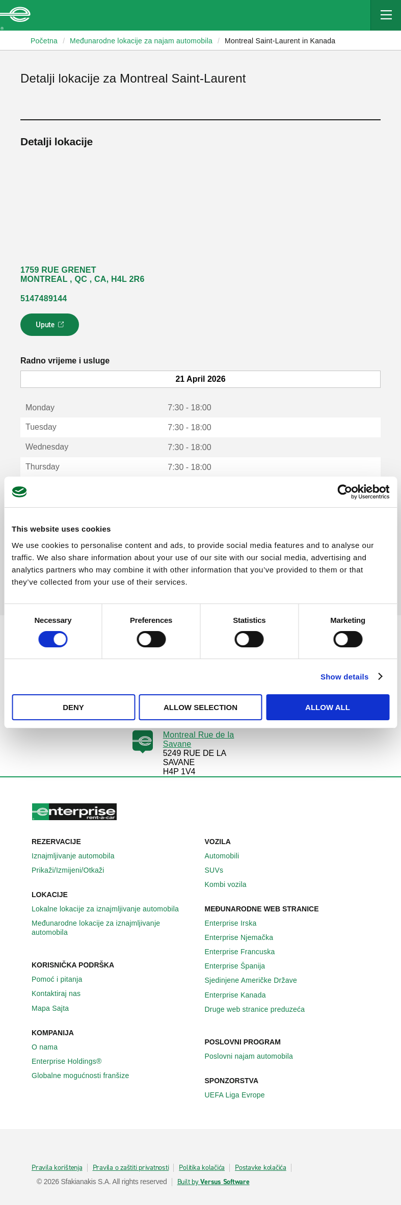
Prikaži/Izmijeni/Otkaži (74, 870)
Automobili (228, 856)
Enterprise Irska (236, 923)
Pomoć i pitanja (62, 979)
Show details (344, 676)
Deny (73, 707)
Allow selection (200, 707)
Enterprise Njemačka (245, 937)
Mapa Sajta (56, 1008)
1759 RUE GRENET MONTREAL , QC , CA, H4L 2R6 (82, 274)
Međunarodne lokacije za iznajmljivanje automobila (114, 927)
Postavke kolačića (260, 1167)
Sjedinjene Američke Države (257, 980)
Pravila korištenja (57, 1167)
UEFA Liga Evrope (240, 1095)
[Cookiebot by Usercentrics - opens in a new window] (344, 492)
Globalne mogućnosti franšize (86, 1075)
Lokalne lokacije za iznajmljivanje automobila (111, 909)
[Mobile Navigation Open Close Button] (385, 15)
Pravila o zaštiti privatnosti (131, 1167)
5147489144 (43, 298)
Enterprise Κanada (241, 995)
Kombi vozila (231, 884)
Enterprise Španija (241, 966)
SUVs (220, 870)
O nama (50, 1047)
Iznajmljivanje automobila (79, 856)
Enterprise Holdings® (72, 1061)
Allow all (327, 707)
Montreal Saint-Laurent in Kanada (280, 41)
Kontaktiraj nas (62, 993)
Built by (213, 1182)
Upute (51, 328)
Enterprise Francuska (245, 952)
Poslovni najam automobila (255, 1056)
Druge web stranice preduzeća (260, 1009)
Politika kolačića (202, 1167)
